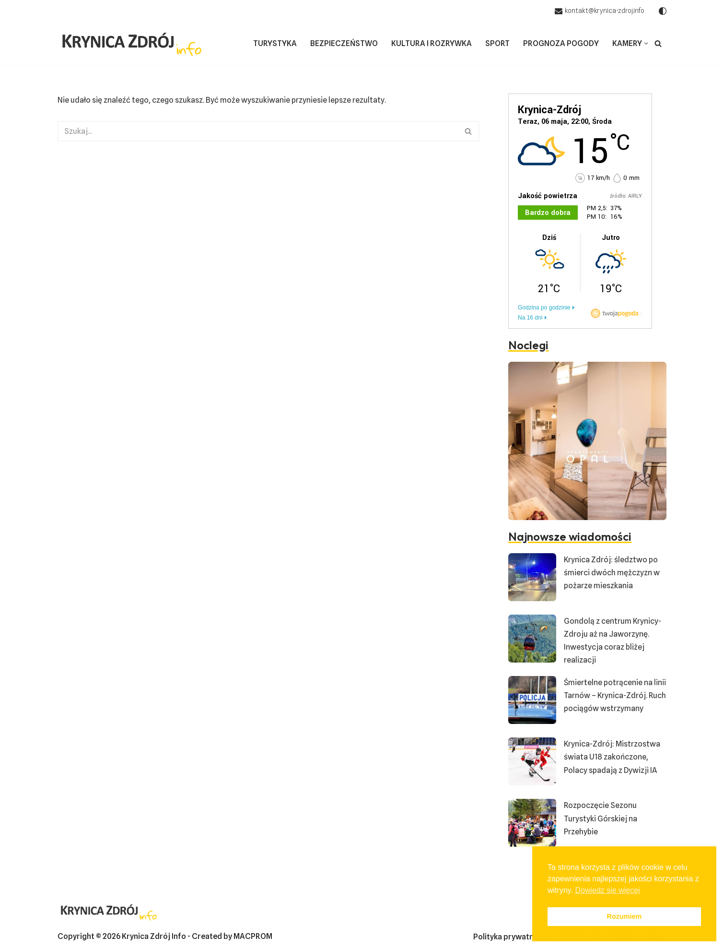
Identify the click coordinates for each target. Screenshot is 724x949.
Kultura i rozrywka (431, 43)
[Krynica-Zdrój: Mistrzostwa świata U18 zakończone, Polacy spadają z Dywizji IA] (532, 763)
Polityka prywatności (511, 936)
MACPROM (253, 936)
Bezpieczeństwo (344, 43)
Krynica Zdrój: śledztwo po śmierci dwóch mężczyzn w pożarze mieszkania (612, 572)
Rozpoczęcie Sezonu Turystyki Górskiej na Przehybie (600, 818)
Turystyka (275, 43)
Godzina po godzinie (544, 307)
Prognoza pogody (561, 43)
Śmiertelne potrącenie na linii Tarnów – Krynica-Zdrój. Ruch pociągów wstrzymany (615, 695)
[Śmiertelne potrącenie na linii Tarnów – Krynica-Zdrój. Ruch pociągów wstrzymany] (532, 702)
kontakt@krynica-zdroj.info (604, 10)
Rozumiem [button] (624, 916)
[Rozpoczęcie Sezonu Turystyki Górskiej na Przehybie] (532, 825)
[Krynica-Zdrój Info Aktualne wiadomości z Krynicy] (132, 43)
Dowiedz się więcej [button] (607, 890)
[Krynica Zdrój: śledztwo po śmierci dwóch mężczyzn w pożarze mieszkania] (532, 579)
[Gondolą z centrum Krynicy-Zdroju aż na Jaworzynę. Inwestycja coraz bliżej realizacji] (532, 640)
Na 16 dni (530, 317)
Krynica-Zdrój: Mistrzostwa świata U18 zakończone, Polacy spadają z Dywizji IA (612, 756)
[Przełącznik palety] (662, 11)
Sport (497, 43)
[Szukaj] (658, 43)
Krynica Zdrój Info (154, 936)
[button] (646, 43)
